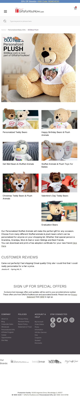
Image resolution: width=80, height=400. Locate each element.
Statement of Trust (25, 327)
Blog (3, 321)
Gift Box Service (40, 332)
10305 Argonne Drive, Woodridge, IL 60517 (47, 393)
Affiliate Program (7, 332)
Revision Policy (23, 321)
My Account (39, 322)
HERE (42, 297)
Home (3, 30)
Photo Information (39, 328)
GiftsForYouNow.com (31, 395)
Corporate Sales (7, 324)
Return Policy (23, 324)
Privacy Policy (23, 319)
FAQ (36, 335)
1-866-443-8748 (62, 395)
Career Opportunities (6, 336)
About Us (4, 319)
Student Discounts (38, 341)
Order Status (39, 324)
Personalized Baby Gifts (17, 30)
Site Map (4, 340)
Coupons (38, 338)
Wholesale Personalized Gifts (8, 328)
